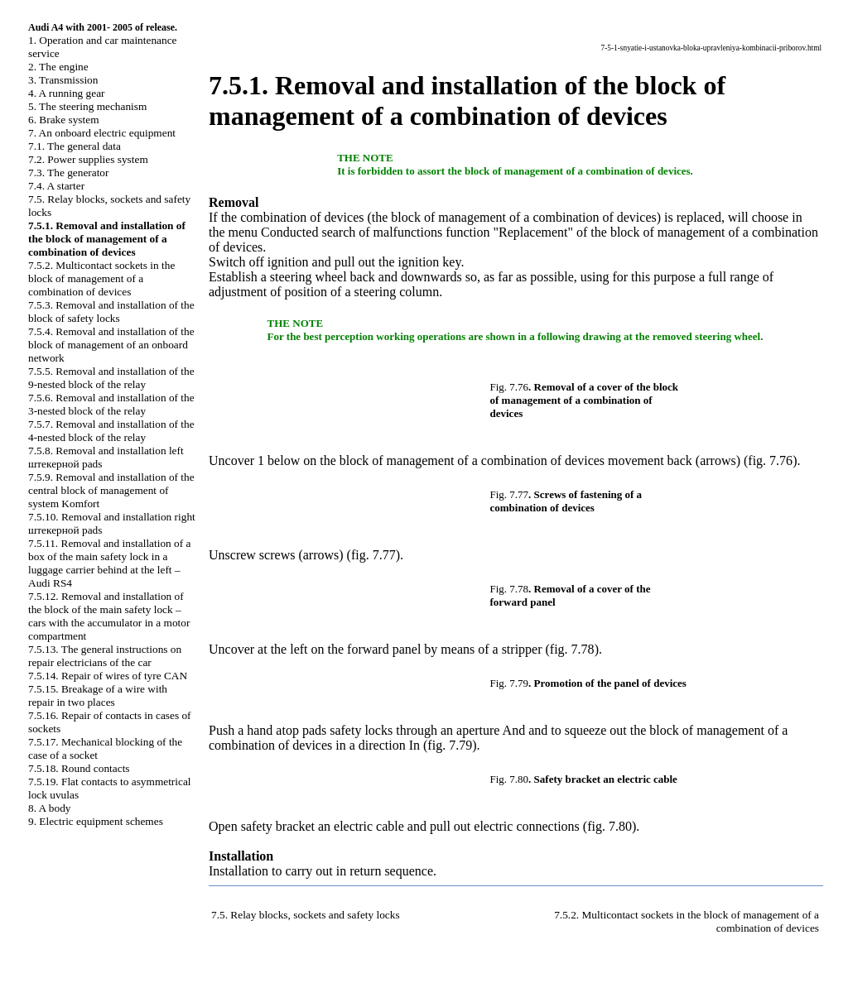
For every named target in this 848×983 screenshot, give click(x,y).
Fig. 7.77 (509, 494)
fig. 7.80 (609, 826)
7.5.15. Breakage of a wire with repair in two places (97, 695)
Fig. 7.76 (509, 387)
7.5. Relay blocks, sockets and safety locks (305, 915)
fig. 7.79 (449, 745)
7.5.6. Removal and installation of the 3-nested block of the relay (111, 404)
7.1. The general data (74, 146)
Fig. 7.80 (509, 779)
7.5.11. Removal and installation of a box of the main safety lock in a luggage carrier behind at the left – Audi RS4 (109, 563)
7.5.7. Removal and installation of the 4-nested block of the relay (111, 431)
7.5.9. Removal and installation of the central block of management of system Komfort (111, 490)
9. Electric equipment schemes (95, 821)
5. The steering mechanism (87, 106)
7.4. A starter (56, 186)
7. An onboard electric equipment (102, 133)
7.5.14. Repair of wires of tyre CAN (107, 675)
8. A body (49, 808)
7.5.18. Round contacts (79, 768)
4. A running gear (66, 93)
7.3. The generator (68, 172)
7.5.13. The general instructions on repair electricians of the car (104, 656)
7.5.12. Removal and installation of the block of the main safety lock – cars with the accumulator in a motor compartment (109, 616)
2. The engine (58, 66)
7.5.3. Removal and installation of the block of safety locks (111, 311)
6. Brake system (63, 119)
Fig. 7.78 (509, 589)
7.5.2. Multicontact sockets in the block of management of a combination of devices (101, 278)
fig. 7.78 (572, 649)
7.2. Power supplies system (88, 159)
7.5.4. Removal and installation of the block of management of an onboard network (111, 344)
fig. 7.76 (770, 460)
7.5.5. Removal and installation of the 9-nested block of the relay (111, 378)
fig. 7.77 (373, 555)
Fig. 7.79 (509, 683)
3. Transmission (63, 80)
